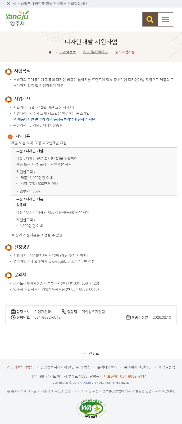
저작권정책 (167, 367)
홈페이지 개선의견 (138, 367)
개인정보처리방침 (20, 367)
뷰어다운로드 (107, 367)
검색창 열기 (150, 19)
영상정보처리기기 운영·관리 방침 (66, 367)
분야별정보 (67, 52)
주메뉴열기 (165, 19)
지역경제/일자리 (95, 52)
